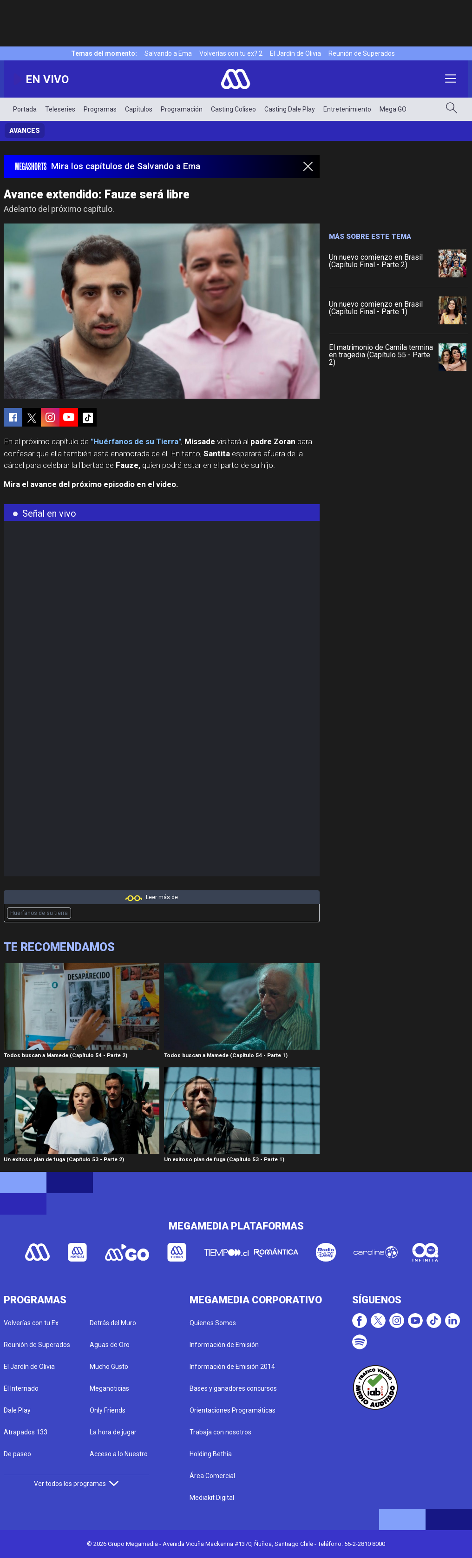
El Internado (21, 1388)
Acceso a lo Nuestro (119, 1454)
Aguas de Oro (110, 1344)
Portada (25, 109)
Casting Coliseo (233, 109)
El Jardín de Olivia (295, 53)
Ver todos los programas (76, 1483)
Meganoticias (109, 1388)
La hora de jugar (113, 1432)
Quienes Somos (213, 1323)
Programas (100, 109)
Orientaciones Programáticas (232, 1410)
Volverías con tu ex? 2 (230, 53)
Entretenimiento (347, 109)
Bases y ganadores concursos (233, 1388)
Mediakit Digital (212, 1497)
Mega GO (393, 109)
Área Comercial (212, 1475)
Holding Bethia (211, 1454)
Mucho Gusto (109, 1366)
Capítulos (138, 109)
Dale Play (17, 1410)
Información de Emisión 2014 (232, 1366)
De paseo (17, 1454)
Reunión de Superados (361, 53)
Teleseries (60, 109)
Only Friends (107, 1410)
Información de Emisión (224, 1344)
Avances (24, 130)
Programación (182, 109)
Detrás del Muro (113, 1323)
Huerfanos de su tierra (39, 913)
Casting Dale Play (289, 109)
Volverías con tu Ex (31, 1323)
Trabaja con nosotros (220, 1432)
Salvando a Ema (168, 53)
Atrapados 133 (25, 1432)
